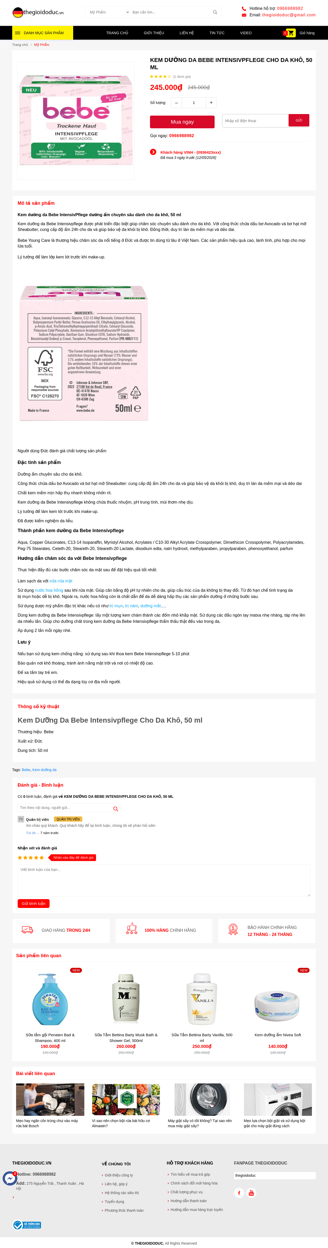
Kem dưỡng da (44, 770)
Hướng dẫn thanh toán (189, 1201)
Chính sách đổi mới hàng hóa (194, 1184)
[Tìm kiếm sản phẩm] (175, 12)
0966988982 (290, 9)
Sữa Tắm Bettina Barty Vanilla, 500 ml (201, 1038)
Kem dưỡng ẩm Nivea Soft (278, 1035)
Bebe (26, 770)
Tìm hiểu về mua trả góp (190, 1175)
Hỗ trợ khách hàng (190, 1163)
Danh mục (44, 34)
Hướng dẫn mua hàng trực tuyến (197, 1210)
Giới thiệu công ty (119, 1175)
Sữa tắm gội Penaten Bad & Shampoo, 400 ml (50, 1038)
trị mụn (116, 606)
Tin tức (216, 34)
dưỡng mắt (150, 606)
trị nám (131, 606)
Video (245, 34)
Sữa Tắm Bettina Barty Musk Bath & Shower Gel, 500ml (126, 1038)
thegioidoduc (245, 1176)
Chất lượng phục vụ (187, 1192)
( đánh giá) (182, 77)
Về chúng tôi (116, 1163)
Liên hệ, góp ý (116, 1184)
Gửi (299, 121)
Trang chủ (117, 34)
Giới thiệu (154, 34)
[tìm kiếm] (215, 12)
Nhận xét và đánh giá (37, 848)
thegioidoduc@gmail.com (289, 15)
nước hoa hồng (49, 591)
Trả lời (31, 833)
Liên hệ (187, 34)
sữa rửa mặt (61, 581)
